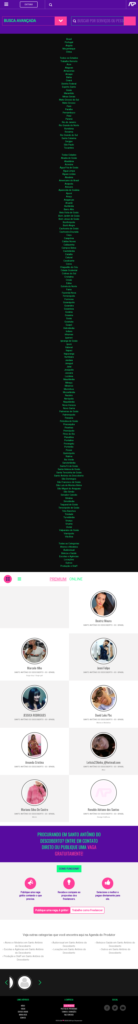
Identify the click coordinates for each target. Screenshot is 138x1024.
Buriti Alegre (69, 225)
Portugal (69, 42)
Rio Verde (69, 459)
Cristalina (68, 276)
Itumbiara (69, 357)
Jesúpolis (69, 369)
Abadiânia (69, 161)
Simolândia (69, 501)
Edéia (69, 283)
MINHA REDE (23, 1015)
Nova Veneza (69, 405)
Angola (69, 45)
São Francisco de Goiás (69, 482)
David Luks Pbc (103, 715)
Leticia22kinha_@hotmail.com (103, 762)
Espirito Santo (69, 87)
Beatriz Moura (103, 621)
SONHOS (23, 1018)
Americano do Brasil (69, 180)
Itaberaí (69, 347)
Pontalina (68, 440)
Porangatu (69, 443)
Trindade (69, 514)
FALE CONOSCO (69, 1015)
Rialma (69, 456)
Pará (69, 106)
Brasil (69, 39)
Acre (69, 64)
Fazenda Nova (69, 292)
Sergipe (69, 141)
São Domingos (69, 478)
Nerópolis (69, 398)
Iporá (69, 344)
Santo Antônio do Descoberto (69, 475)
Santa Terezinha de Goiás (69, 472)
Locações (69, 559)
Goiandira (69, 305)
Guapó (69, 325)
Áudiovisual (69, 550)
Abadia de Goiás (69, 158)
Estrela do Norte (69, 286)
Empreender (78, 1020)
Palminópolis (69, 414)
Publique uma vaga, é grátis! (51, 910)
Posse (69, 450)
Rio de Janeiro (69, 122)
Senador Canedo (69, 495)
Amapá (68, 74)
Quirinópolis (69, 453)
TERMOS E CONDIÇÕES (69, 1012)
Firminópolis (69, 296)
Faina (69, 289)
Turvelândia (69, 517)
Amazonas (69, 70)
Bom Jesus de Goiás (69, 219)
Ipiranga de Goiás (69, 341)
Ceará (69, 80)
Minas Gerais (69, 96)
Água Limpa (69, 171)
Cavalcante (68, 260)
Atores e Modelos (69, 546)
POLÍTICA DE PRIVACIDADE (69, 1009)
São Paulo (69, 144)
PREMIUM (58, 579)
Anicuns (69, 187)
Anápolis (69, 183)
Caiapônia (69, 238)
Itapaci (69, 350)
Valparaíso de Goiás (69, 530)
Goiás (69, 90)
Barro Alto (69, 209)
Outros (69, 563)
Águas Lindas (69, 174)
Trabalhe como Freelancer (87, 910)
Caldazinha (69, 244)
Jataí (69, 366)
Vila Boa (69, 536)
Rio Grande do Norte (69, 125)
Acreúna (69, 164)
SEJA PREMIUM (69, 1006)
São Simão (69, 491)
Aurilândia (69, 206)
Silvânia (69, 498)
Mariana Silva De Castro (34, 809)
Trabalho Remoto (69, 61)
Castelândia (69, 251)
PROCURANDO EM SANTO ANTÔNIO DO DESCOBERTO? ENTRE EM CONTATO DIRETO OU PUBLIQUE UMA (69, 844)
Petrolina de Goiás (69, 421)
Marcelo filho (34, 668)
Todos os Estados (69, 58)
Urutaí (69, 527)
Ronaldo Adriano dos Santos (103, 809)
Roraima (69, 131)
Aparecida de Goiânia (69, 190)
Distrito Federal (69, 83)
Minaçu (68, 382)
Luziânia (69, 376)
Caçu (69, 235)
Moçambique (69, 48)
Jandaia (69, 360)
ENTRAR (29, 4)
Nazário (69, 395)
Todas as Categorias (69, 543)
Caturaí (68, 257)
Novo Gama (69, 408)
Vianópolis (69, 533)
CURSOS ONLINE (23, 1012)
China (69, 51)
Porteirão (68, 446)
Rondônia (69, 128)
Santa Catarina (69, 138)
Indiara (69, 331)
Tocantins (69, 147)
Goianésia (69, 308)
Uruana (69, 523)
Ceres (69, 264)
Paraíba (69, 109)
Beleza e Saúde (68, 553)
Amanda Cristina (34, 762)
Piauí (69, 115)
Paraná (69, 119)
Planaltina (69, 437)
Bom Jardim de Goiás (69, 215)
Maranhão (69, 93)
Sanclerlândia (68, 462)
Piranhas (69, 427)
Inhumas (69, 334)
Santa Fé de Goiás (69, 466)
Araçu (69, 196)
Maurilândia (69, 379)
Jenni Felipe (103, 668)
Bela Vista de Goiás (69, 212)
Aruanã (68, 203)
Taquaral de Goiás (69, 504)
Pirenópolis (68, 430)
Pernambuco (69, 112)
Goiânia (69, 312)
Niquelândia (69, 401)
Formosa (69, 299)
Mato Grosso (68, 103)
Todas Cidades (69, 155)
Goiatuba (69, 321)
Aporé (69, 193)
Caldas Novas (69, 241)
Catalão (69, 254)
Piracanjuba (69, 424)
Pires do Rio (69, 434)
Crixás (69, 280)
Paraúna (69, 418)
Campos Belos (69, 248)
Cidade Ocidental (69, 270)
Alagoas (69, 67)
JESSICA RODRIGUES (34, 715)
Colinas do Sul (69, 273)
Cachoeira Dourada (69, 232)
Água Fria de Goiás (69, 167)
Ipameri (69, 337)
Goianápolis (69, 302)
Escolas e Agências (69, 556)
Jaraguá (69, 363)
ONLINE (75, 579)
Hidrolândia (68, 328)
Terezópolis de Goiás (69, 507)
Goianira (69, 315)
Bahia (69, 77)
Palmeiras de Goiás (68, 411)
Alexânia (69, 177)
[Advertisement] (34, 607)
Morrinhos (69, 389)
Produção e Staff (69, 566)
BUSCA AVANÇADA (20, 21)
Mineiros (69, 385)
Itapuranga (69, 353)
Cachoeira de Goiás (69, 228)
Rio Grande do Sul (69, 135)
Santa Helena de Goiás (69, 469)
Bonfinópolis (69, 222)
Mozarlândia (69, 392)
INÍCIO (23, 1006)
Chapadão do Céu (69, 267)
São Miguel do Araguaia (69, 488)
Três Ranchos (69, 511)
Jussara (69, 373)
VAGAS (23, 1009)
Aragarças (69, 199)
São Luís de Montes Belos (69, 485)
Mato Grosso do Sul (69, 99)
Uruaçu (69, 520)
